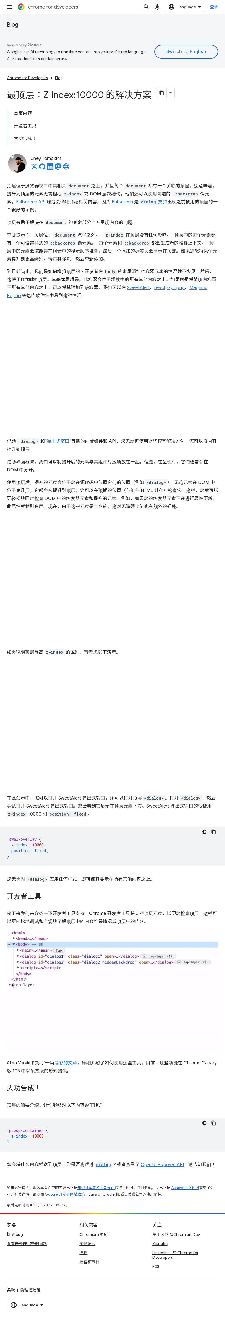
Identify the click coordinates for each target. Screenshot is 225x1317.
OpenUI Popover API (162, 1165)
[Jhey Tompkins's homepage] (66, 168)
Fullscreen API (30, 202)
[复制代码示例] (213, 831)
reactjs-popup (169, 288)
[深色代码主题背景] (204, 831)
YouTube (160, 1243)
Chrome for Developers (27, 77)
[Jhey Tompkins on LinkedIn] (50, 168)
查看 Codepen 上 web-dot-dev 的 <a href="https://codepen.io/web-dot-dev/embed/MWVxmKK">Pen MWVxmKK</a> (112, 725)
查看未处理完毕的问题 (27, 1243)
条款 (11, 1290)
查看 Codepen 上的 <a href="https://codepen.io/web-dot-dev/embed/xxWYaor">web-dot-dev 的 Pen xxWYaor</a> (112, 368)
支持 (153, 202)
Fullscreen (122, 202)
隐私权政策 (30, 1290)
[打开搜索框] (146, 6)
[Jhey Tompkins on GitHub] (42, 168)
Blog (12, 24)
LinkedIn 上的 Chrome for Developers (175, 1255)
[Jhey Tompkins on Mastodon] (58, 168)
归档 (83, 1252)
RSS (155, 1266)
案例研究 (87, 1243)
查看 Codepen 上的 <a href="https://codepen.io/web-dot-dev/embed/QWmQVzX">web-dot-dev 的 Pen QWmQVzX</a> (112, 579)
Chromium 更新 (93, 1234)
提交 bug (15, 1234)
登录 (214, 6)
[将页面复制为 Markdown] (161, 93)
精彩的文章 (65, 1063)
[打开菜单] (9, 7)
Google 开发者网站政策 (65, 1194)
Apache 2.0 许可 (185, 1187)
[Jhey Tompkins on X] (34, 168)
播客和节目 (89, 1261)
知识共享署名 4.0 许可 (96, 1187)
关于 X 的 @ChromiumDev (176, 1234)
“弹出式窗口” (58, 441)
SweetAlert (138, 288)
